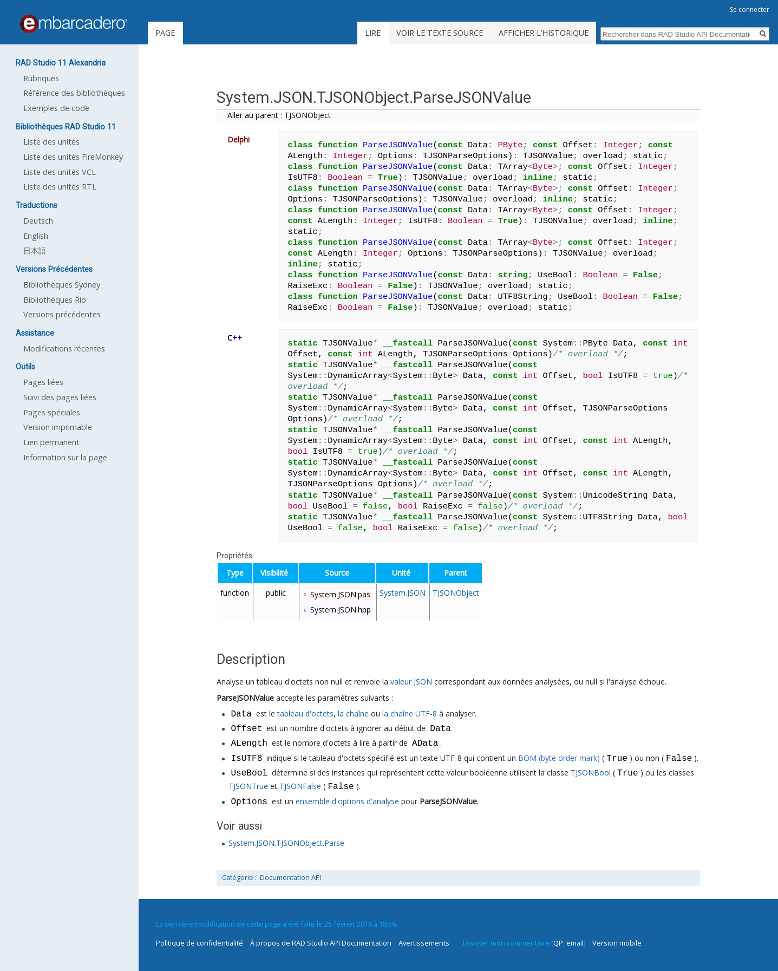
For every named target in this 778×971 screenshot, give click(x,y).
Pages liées (43, 382)
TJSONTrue (248, 787)
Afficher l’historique (544, 33)
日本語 (34, 250)
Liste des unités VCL (59, 172)
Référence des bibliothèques (74, 93)
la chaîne (353, 714)
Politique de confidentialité (199, 943)
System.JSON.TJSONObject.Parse (286, 843)
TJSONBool (591, 773)
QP (558, 943)
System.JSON (403, 593)
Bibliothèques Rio (54, 300)
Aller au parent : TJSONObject (279, 115)
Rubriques (41, 78)
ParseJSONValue (245, 698)
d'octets (319, 714)
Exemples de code (56, 108)
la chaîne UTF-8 (409, 714)
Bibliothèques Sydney (61, 284)
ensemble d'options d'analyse (347, 802)
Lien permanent (51, 442)
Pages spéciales (51, 412)
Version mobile (617, 943)
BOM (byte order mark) (559, 759)
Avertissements (423, 943)
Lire (373, 33)
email (575, 943)
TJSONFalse (300, 787)
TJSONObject (456, 593)
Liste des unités (51, 141)
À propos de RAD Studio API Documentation (320, 943)
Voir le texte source (439, 33)
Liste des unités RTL (59, 186)
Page (165, 33)
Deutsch (38, 221)
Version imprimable (57, 427)
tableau (290, 714)
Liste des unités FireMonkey (73, 157)
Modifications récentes (64, 348)
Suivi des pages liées (59, 397)
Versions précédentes (62, 314)
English (35, 236)
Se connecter (749, 9)
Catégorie (237, 877)
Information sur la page (65, 457)
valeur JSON (411, 681)
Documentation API (291, 877)
